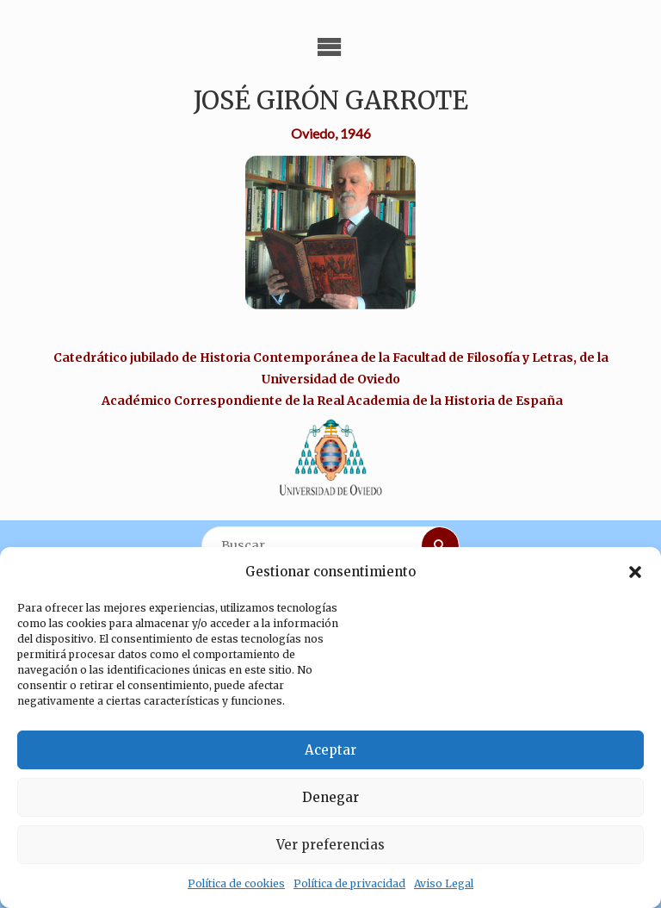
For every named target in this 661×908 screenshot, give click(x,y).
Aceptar (330, 750)
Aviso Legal (443, 883)
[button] (635, 572)
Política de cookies (236, 883)
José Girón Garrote (331, 100)
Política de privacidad (349, 883)
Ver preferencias (330, 844)
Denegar (330, 797)
